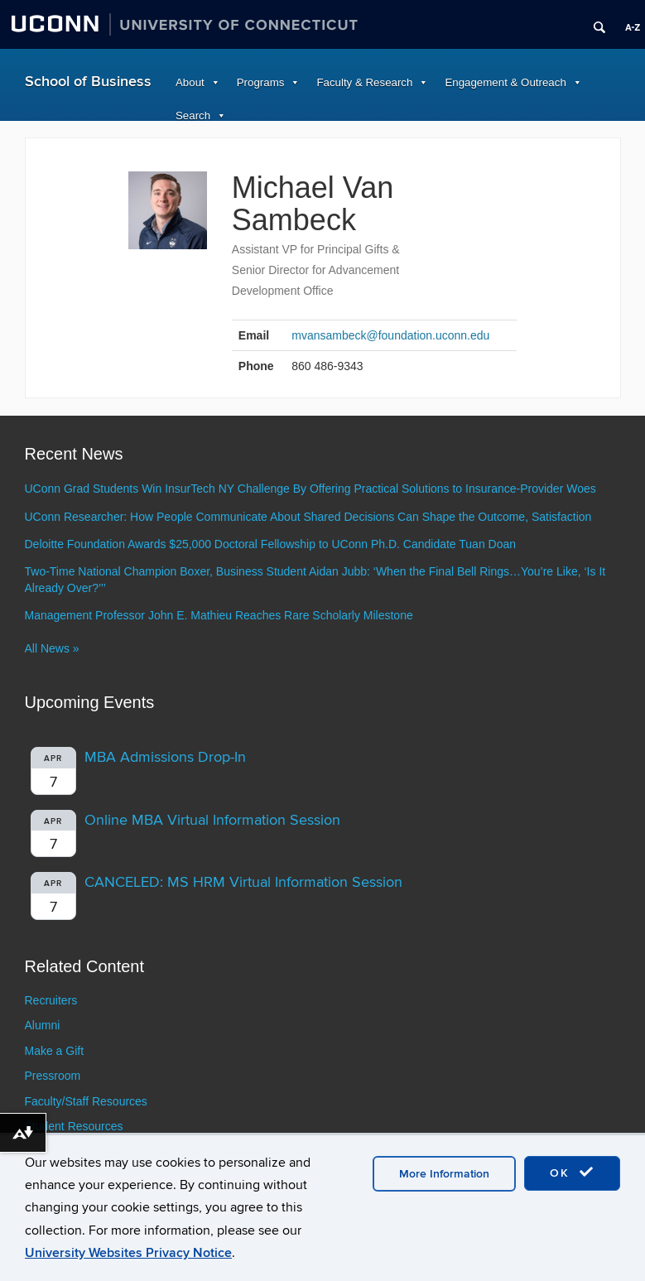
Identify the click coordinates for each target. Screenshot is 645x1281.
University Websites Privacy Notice (128, 1253)
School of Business (88, 81)
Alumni (42, 1025)
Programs (261, 82)
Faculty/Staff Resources (86, 1101)
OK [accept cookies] (572, 1172)
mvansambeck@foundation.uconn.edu (390, 335)
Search (193, 115)
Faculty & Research (364, 82)
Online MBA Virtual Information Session (212, 820)
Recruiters (51, 1000)
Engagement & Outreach (505, 82)
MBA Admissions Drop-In (165, 757)
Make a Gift (54, 1050)
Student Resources (74, 1126)
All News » (52, 648)
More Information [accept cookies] (444, 1174)
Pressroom (53, 1075)
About (190, 82)
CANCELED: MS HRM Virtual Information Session (243, 882)
